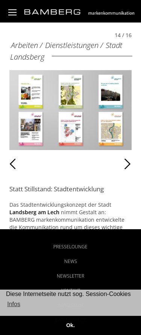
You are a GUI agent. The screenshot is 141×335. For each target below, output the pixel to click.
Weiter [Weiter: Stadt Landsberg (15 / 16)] (100, 164)
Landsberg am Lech (34, 212)
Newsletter (70, 276)
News (70, 261)
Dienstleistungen (72, 45)
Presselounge (70, 246)
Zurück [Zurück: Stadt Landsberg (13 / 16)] (25, 164)
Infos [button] (13, 304)
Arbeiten (24, 45)
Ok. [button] (70, 325)
